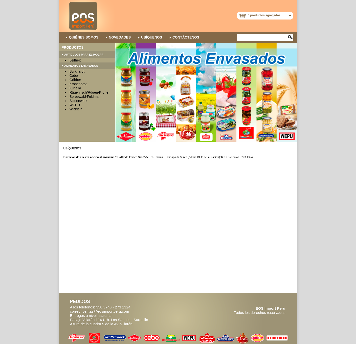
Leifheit (75, 60)
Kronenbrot (78, 84)
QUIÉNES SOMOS (83, 37)
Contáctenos (186, 37)
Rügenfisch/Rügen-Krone (88, 92)
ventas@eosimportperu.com (106, 311)
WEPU (74, 105)
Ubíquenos (151, 37)
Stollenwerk (78, 101)
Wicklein (75, 109)
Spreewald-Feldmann (85, 97)
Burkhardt (77, 71)
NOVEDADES (120, 37)
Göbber (75, 80)
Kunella (75, 88)
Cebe (73, 76)
